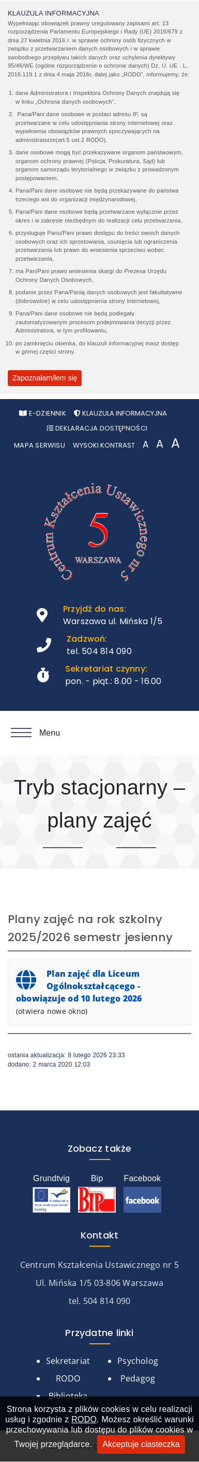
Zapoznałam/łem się (44, 378)
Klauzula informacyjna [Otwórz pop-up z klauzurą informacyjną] (120, 413)
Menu (35, 733)
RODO (84, 1419)
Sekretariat (68, 1360)
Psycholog (137, 1360)
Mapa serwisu (39, 445)
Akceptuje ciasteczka (140, 1444)
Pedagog (137, 1378)
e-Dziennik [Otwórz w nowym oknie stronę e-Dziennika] (42, 413)
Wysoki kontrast (104, 445)
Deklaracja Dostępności (97, 428)
